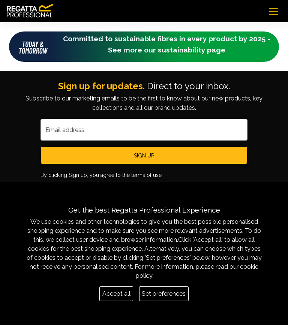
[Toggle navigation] (273, 11)
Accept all (116, 293)
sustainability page (191, 50)
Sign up (144, 156)
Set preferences (164, 293)
